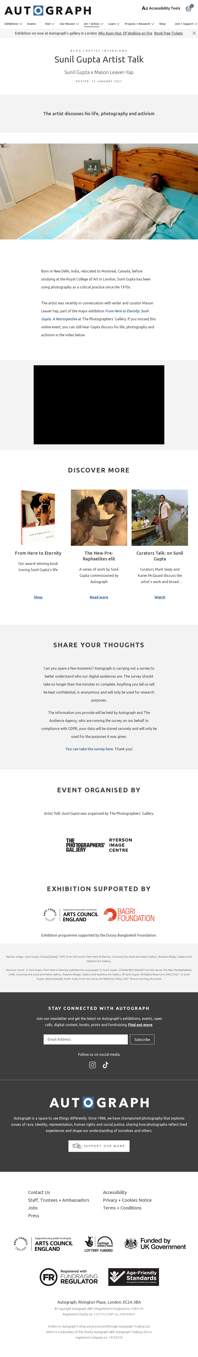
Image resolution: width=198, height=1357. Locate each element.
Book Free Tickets (168, 33)
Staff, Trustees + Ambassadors (58, 1200)
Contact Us (39, 1192)
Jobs (33, 1207)
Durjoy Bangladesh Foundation (131, 935)
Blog (76, 50)
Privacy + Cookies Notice (127, 1200)
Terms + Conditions (122, 1207)
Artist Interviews (107, 50)
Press (33, 1215)
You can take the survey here (89, 749)
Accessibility (115, 1192)
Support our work (99, 1146)
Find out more (140, 1025)
